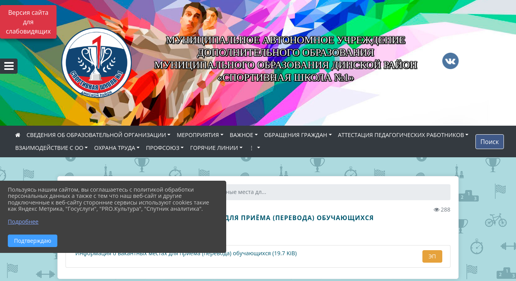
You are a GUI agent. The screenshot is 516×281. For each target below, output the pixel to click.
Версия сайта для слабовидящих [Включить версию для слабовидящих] (28, 22)
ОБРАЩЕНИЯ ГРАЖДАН (295, 135)
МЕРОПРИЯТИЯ (198, 135)
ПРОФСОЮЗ (162, 147)
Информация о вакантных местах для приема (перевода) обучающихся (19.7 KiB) (185, 253)
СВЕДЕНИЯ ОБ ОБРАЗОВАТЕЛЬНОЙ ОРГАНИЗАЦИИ (96, 135)
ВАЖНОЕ (241, 135)
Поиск (490, 141)
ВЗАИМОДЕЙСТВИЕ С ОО (49, 147)
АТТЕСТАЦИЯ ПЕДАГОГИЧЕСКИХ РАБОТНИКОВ (401, 135)
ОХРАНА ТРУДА (114, 147)
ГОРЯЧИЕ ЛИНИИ (214, 147)
